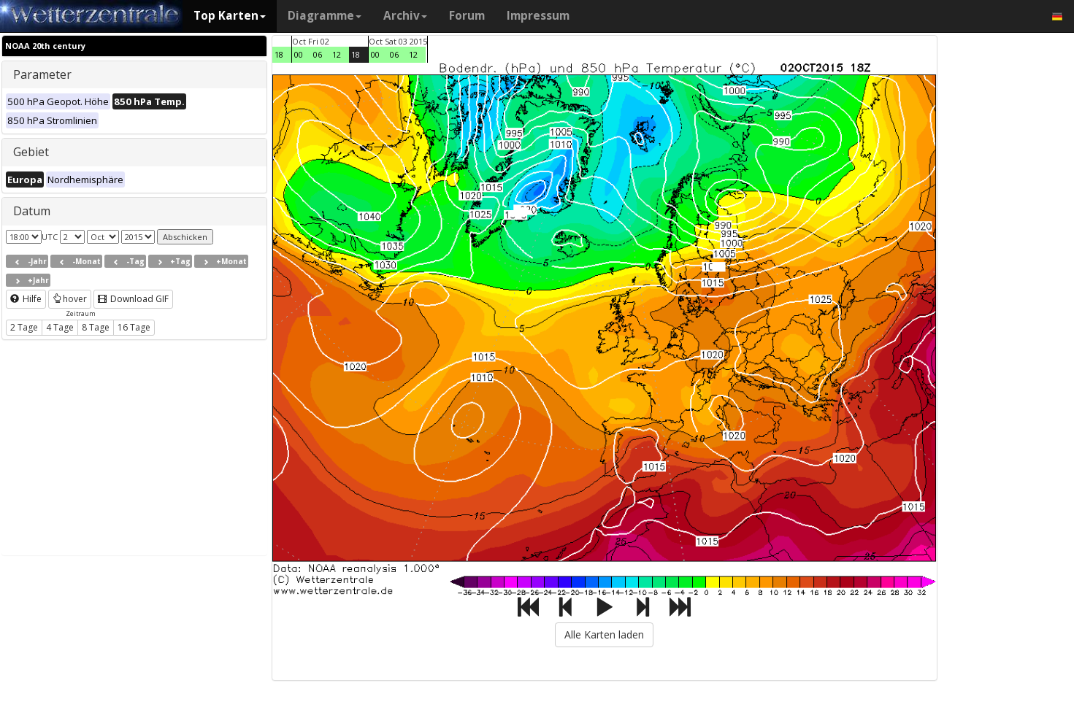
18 (279, 54)
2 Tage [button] (24, 327)
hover (70, 299)
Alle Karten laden (604, 634)
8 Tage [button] (96, 327)
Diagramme (324, 15)
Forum (467, 15)
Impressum (538, 15)
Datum (31, 211)
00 (298, 54)
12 (336, 54)
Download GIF (133, 299)
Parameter (42, 74)
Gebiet (31, 152)
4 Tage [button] (60, 327)
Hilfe (26, 299)
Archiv (405, 15)
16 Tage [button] (134, 327)
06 (317, 54)
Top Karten (229, 15)
